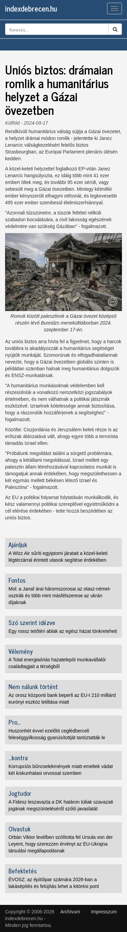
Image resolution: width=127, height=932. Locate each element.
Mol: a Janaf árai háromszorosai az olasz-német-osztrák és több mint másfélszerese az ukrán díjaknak (59, 595)
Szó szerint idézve (31, 622)
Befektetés (22, 871)
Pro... (14, 722)
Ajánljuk (17, 544)
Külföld (12, 123)
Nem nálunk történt (33, 686)
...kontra (18, 757)
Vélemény (20, 651)
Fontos (16, 580)
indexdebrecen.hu (31, 8)
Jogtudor (19, 793)
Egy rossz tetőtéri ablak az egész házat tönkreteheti (62, 631)
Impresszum (104, 911)
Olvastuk (19, 829)
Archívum (70, 911)
